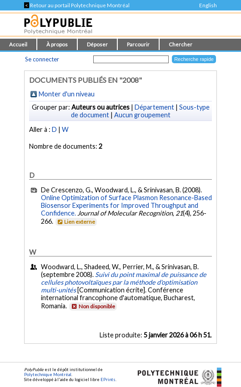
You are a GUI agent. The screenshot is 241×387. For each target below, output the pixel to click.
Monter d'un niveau (67, 94)
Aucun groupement (142, 115)
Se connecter (42, 59)
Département (154, 107)
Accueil (18, 44)
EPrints (107, 379)
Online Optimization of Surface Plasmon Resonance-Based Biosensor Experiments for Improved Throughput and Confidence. (126, 205)
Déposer (97, 44)
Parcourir (138, 44)
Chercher (180, 44)
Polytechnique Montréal (47, 374)
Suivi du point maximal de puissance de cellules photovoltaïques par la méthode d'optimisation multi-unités (123, 282)
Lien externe (75, 221)
